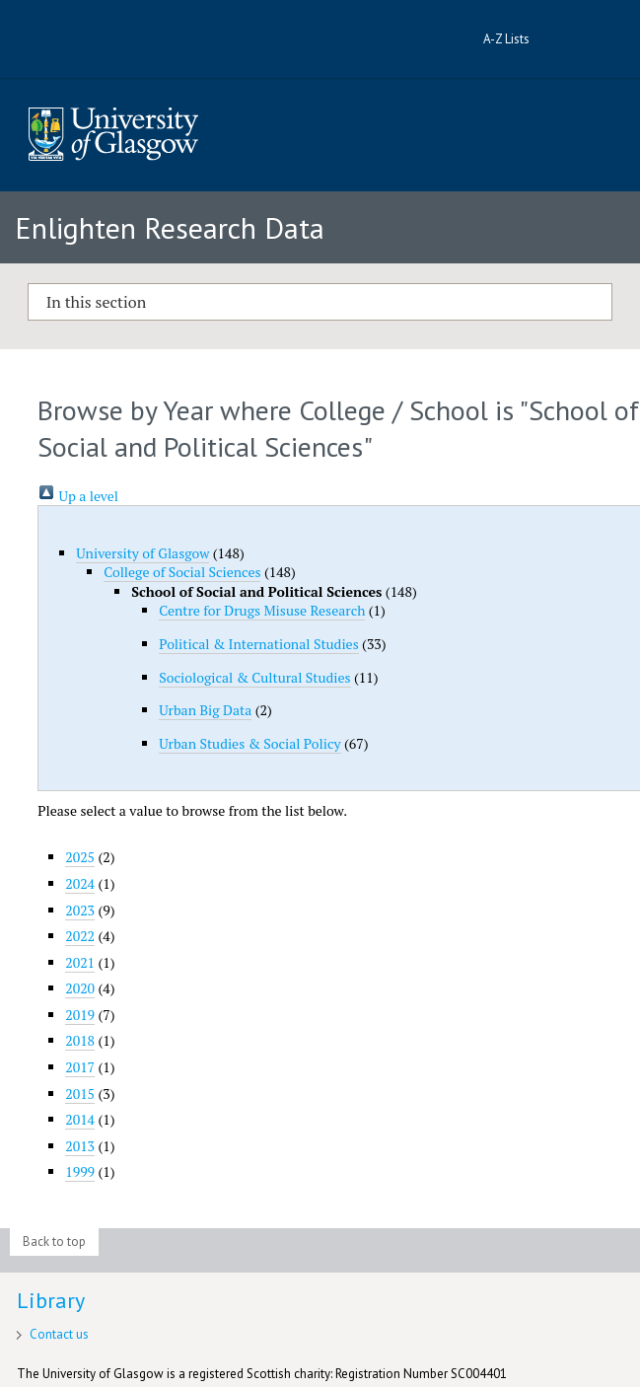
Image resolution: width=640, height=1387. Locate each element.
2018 (80, 1040)
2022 (80, 935)
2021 (80, 962)
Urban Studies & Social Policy (249, 743)
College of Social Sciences (182, 571)
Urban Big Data (205, 709)
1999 (80, 1171)
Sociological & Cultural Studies (254, 677)
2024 (80, 883)
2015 (80, 1093)
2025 (80, 856)
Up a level (77, 495)
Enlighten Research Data (169, 227)
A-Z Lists (506, 39)
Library (51, 1300)
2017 (80, 1067)
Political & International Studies (259, 643)
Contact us (59, 1334)
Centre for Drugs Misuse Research (262, 610)
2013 (80, 1145)
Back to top (54, 1241)
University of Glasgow (142, 553)
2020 (80, 988)
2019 (80, 1014)
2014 (80, 1119)
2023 (80, 910)
